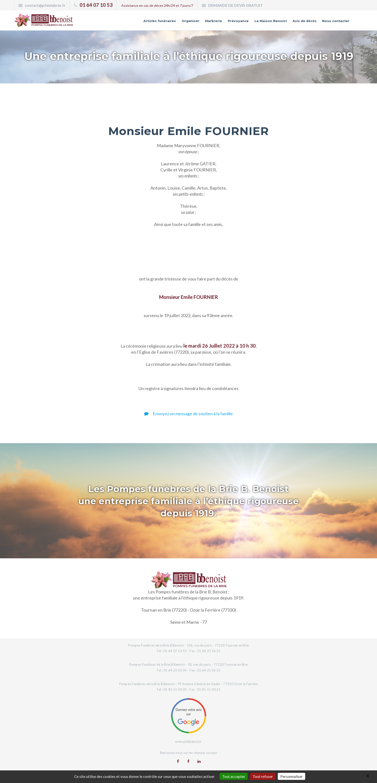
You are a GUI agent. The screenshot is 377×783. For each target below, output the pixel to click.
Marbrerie (182, 22)
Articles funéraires (117, 22)
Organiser (155, 22)
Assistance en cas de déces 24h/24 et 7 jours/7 (157, 5)
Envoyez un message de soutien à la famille (188, 413)
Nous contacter (331, 22)
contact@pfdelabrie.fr (45, 5)
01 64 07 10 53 (96, 5)
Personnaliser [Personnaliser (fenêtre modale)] (291, 776)
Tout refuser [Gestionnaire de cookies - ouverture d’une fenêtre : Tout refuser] (263, 776)
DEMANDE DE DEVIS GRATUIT (235, 5)
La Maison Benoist (251, 22)
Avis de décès (293, 22)
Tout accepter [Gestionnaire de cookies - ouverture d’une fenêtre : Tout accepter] (233, 776)
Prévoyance (212, 22)
